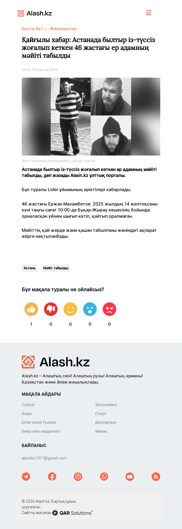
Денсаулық (105, 422)
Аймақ (101, 431)
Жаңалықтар (63, 28)
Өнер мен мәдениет (41, 431)
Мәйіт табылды (55, 268)
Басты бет (32, 28)
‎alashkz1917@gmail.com (44, 458)
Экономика (106, 404)
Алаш (27, 413)
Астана (29, 268)
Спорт (100, 413)
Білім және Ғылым (39, 422)
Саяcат (28, 404)
